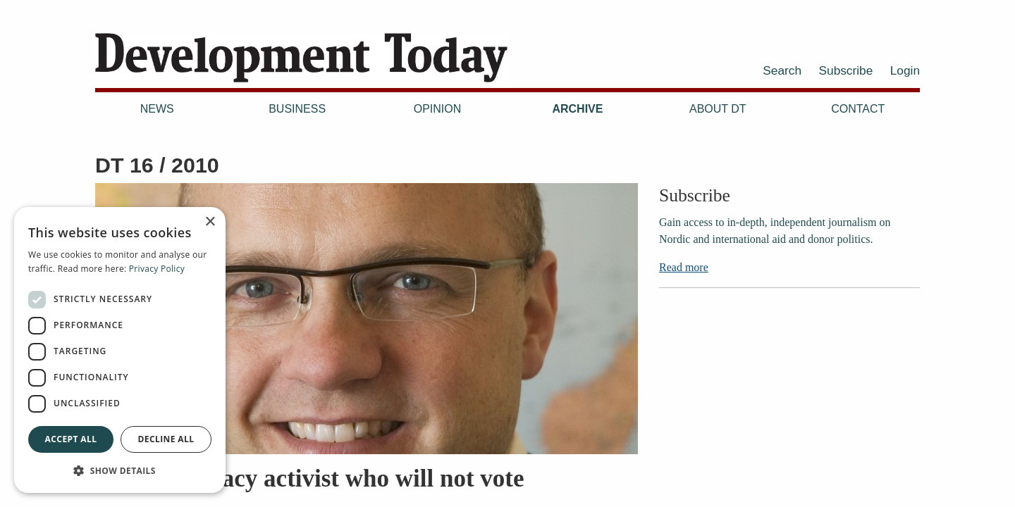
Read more (683, 267)
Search (782, 70)
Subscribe (846, 70)
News (157, 109)
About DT (717, 109)
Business (297, 109)
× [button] (209, 222)
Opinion (438, 109)
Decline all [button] (166, 439)
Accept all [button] (71, 439)
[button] (119, 470)
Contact (858, 109)
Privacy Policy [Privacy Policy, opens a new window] (157, 269)
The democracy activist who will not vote (309, 478)
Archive (577, 109)
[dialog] (120, 350)
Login (905, 70)
